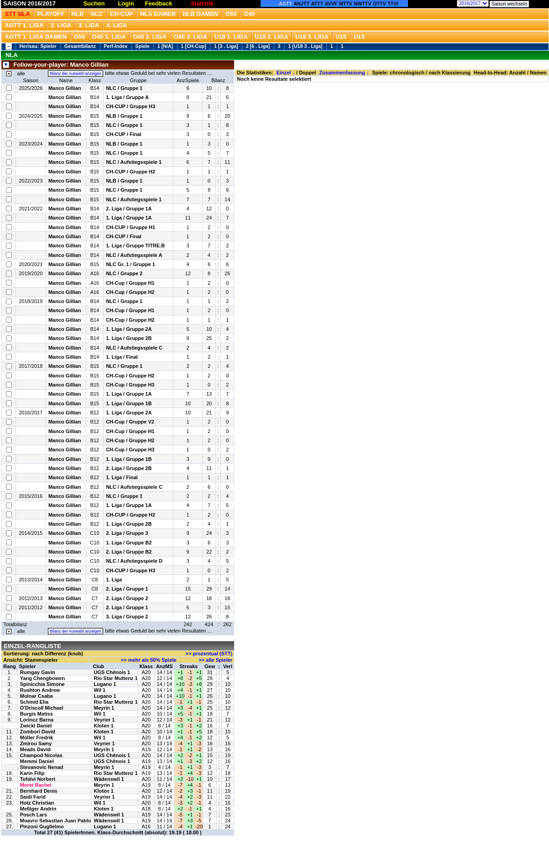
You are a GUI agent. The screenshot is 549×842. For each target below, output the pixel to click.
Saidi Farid (33, 797)
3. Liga (88, 25)
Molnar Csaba (36, 696)
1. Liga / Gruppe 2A (129, 329)
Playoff (50, 13)
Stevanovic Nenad (41, 767)
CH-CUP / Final (123, 134)
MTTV (345, 3)
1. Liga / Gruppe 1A (129, 217)
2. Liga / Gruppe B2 (129, 551)
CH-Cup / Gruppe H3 (130, 384)
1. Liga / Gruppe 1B (129, 403)
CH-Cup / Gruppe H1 (130, 283)
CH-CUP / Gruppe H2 (130, 171)
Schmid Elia (34, 702)
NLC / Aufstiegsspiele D (134, 561)
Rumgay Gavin (37, 672)
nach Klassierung (450, 72)
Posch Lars (33, 814)
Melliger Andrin (38, 808)
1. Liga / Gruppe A (127, 97)
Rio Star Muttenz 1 (116, 678)
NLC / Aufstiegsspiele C (134, 347)
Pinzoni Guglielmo (42, 826)
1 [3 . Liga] (226, 46)
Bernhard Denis (39, 791)
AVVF (331, 3)
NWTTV (362, 3)
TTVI (392, 3)
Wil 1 (100, 690)
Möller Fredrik (36, 737)
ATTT (317, 3)
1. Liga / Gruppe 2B (129, 338)
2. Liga (61, 25)
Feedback (159, 3)
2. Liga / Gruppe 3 (127, 533)
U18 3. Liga (312, 36)
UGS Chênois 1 (112, 672)
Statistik (202, 3)
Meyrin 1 (104, 708)
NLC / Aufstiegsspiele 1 (134, 162)
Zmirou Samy (36, 743)
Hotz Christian (37, 802)
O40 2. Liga (150, 36)
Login (126, 3)
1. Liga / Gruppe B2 (129, 542)
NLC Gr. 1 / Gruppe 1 (130, 264)
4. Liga (116, 25)
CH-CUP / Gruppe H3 (130, 106)
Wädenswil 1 (109, 779)
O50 (231, 13)
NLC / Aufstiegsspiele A (134, 255)
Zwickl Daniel (36, 725)
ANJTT (301, 3)
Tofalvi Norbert (37, 779)
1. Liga (114, 579)
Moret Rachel (36, 785)
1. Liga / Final (122, 357)
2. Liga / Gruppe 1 (127, 588)
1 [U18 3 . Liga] (305, 46)
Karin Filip (32, 773)
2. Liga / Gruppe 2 (127, 598)
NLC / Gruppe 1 (124, 88)
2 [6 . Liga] (258, 46)
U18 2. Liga (271, 36)
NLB (77, 13)
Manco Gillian (64, 88)
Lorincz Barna (36, 719)
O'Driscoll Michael (41, 708)
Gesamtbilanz (80, 46)
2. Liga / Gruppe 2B (129, 468)
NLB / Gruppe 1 (124, 116)
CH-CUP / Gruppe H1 (130, 227)
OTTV (379, 3)
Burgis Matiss (36, 713)
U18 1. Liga (231, 36)
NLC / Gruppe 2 (124, 273)
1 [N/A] (165, 46)
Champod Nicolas (41, 755)
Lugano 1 (105, 684)
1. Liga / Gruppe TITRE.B (135, 245)
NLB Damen (200, 13)
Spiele (142, 46)
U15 (340, 36)
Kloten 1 (104, 725)
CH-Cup (121, 13)
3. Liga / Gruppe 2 (127, 616)
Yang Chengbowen (42, 678)
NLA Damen (158, 13)
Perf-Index (115, 46)
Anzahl (517, 72)
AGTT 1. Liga (24, 25)
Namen (538, 72)
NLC (97, 13)
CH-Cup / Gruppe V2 (130, 421)
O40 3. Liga (190, 36)
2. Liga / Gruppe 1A (129, 208)
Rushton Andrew (40, 690)
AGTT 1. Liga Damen (36, 36)
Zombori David (37, 731)
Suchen (94, 3)
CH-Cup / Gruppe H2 (130, 292)
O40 (249, 13)
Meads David (35, 749)
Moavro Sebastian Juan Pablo (55, 820)
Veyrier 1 (104, 719)
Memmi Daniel (37, 761)
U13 (359, 36)
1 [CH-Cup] (193, 46)
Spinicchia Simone (42, 684)
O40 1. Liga (109, 36)
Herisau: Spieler (38, 46)
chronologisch (407, 72)
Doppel (307, 72)
